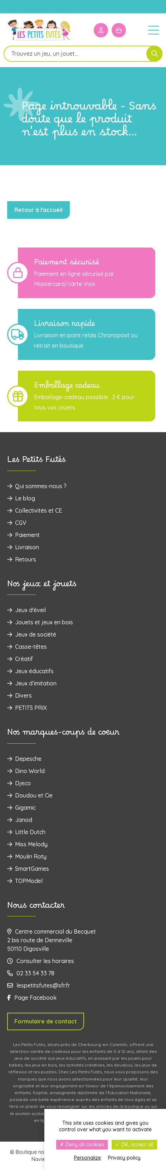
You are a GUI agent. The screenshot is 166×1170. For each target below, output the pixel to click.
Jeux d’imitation (32, 683)
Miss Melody (27, 844)
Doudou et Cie (30, 795)
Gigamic (21, 807)
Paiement (23, 534)
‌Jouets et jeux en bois (40, 622)
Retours (21, 559)
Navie (38, 1159)
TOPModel (25, 880)
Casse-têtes (27, 646)
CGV (16, 522)
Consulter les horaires (40, 961)
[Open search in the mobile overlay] (83, 53)
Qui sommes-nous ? (37, 486)
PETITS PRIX (27, 707)
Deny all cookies (82, 1144)
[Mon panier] (119, 30)
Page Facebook (32, 997)
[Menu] (153, 29)
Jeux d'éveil (26, 610)
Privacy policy (124, 1158)
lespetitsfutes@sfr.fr (38, 985)
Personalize (87, 1158)
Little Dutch (26, 832)
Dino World (26, 770)
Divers (19, 695)
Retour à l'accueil (38, 209)
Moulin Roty (27, 856)
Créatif (20, 658)
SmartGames (28, 868)
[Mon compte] (101, 30)
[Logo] (39, 40)
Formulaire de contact (45, 1021)
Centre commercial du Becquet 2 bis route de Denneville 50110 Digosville (51, 940)
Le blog (21, 498)
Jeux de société (31, 634)
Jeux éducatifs (30, 671)
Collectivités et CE (34, 510)
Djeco (19, 783)
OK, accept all (134, 1144)
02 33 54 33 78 (30, 973)
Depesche (24, 758)
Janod (19, 819)
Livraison (23, 547)
